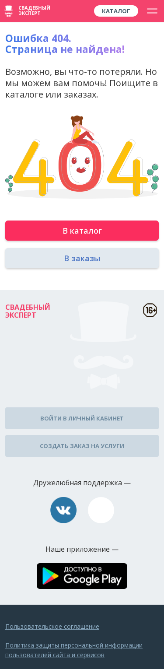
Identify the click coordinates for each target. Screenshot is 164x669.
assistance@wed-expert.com (101, 510)
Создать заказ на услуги (82, 446)
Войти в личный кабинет (82, 418)
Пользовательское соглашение (52, 626)
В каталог (82, 230)
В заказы (82, 258)
